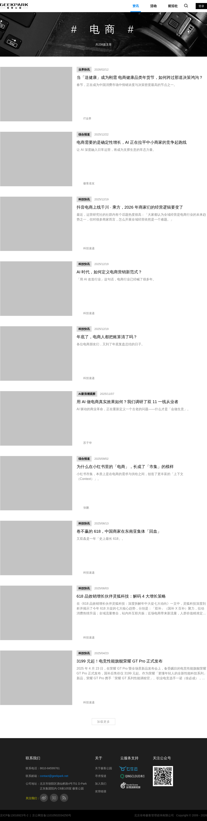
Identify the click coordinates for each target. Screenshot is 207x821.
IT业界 (84, 118)
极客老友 (86, 183)
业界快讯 (84, 69)
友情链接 (100, 791)
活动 (153, 6)
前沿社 (173, 6)
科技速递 (86, 248)
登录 (201, 6)
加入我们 (100, 783)
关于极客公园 (103, 768)
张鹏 (83, 507)
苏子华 (84, 442)
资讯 (135, 6)
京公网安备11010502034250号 (51, 815)
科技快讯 (84, 199)
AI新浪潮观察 (86, 393)
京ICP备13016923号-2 (14, 815)
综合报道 (84, 134)
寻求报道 (100, 776)
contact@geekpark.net (54, 776)
